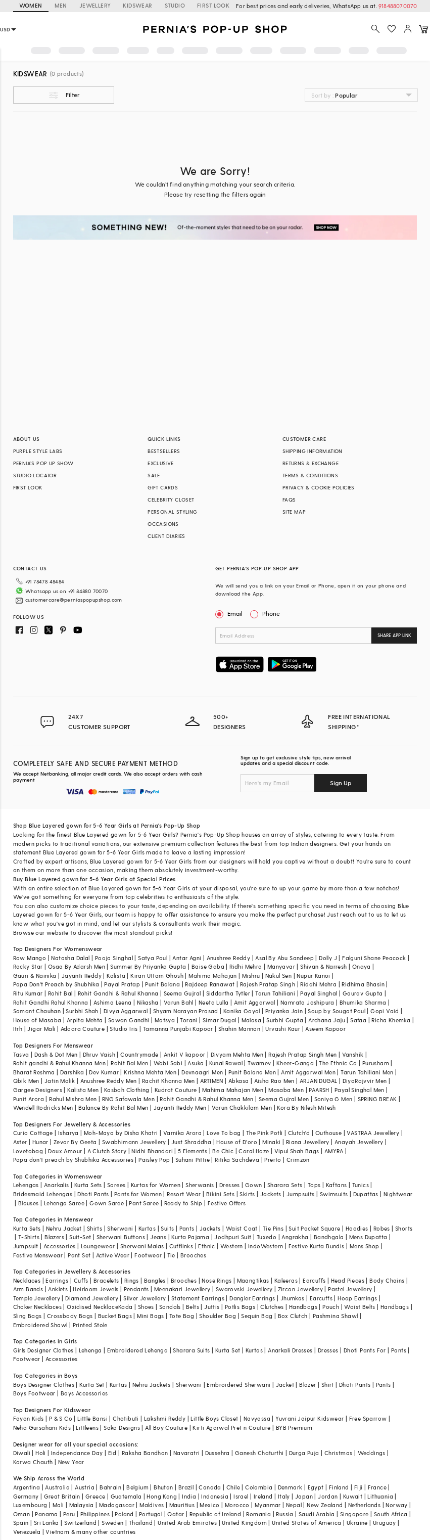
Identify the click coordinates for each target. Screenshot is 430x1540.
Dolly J (328, 958)
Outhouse (328, 1132)
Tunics (360, 1185)
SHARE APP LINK (394, 635)
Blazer (307, 1384)
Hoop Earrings (357, 1298)
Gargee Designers (37, 1089)
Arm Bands (28, 1289)
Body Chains (386, 1280)
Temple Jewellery (36, 1298)
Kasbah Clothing (127, 1089)
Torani (188, 1020)
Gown (253, 1185)
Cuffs (81, 1280)
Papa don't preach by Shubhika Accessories (73, 1159)
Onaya (361, 966)
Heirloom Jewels (95, 1289)
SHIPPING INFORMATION (312, 451)
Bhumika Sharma (363, 1002)
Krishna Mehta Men (150, 1072)
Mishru (251, 975)
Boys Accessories (84, 1393)
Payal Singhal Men (360, 1089)
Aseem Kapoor (325, 1028)
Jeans (158, 1237)
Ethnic (206, 1246)
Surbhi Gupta (284, 1020)
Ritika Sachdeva (237, 1159)
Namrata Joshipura (307, 1002)
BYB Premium (294, 1427)
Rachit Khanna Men (168, 1080)
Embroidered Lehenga (137, 1350)
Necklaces (27, 1280)
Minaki (271, 1142)
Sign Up (340, 782)
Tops (314, 1185)
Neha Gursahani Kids (42, 1427)
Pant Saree (144, 1203)
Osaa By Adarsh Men (76, 966)
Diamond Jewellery (91, 1298)
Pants (187, 1228)
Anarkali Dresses (290, 1350)
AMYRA (334, 1151)
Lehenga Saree (64, 1203)
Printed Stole (90, 1325)
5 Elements (192, 1151)
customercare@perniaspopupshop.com (73, 600)
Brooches (193, 1255)
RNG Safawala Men (128, 1099)
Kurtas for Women (155, 1185)
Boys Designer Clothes (43, 1384)
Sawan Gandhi (129, 1020)
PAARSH (319, 1089)
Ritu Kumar (28, 993)
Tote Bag (181, 1315)
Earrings (56, 1280)
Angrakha (294, 1237)
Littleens (87, 1427)
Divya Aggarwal (126, 1011)
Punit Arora (28, 1099)
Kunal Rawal (226, 1063)
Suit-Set (80, 1237)
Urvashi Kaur (282, 1028)
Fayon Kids (28, 1418)
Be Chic (222, 1151)
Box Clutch (293, 1315)
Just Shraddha (191, 1142)
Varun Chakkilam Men (242, 1107)
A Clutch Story (107, 1151)
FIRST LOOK (213, 5)
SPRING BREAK (377, 1099)
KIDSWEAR (137, 5)
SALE (154, 475)
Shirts (94, 1228)
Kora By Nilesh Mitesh (306, 1107)
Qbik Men (26, 1080)
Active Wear (112, 1255)
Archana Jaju (326, 1020)
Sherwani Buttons (121, 1237)
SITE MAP (294, 512)
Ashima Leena (112, 1002)
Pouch (330, 1306)
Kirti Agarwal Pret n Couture (231, 1427)
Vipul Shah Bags (296, 1151)
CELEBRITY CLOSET (171, 499)
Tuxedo (266, 1237)
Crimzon (298, 1159)
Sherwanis (199, 1185)
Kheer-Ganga (295, 1063)
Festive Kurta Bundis (317, 1246)
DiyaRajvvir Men (365, 1080)
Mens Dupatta (368, 1237)
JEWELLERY (95, 5)
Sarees (116, 1185)
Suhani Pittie (192, 1159)
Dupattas (365, 1194)
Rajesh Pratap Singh (268, 984)
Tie (171, 1255)
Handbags (303, 1306)
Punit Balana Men (252, 1072)
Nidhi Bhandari (152, 1151)
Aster (20, 1142)
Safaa (358, 1020)
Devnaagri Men (202, 1072)
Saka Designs (122, 1427)
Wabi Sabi (168, 1063)
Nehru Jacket (64, 1228)
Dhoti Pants (93, 1194)
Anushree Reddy (229, 958)
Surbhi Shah (82, 1011)
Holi (40, 1453)
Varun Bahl (179, 1002)
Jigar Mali (41, 1028)
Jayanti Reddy (82, 975)
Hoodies (357, 1228)
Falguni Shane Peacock (374, 958)
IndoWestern (265, 1246)
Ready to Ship (183, 1203)
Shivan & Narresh (323, 966)
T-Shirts (28, 1237)
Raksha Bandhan (145, 1453)
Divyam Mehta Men (237, 1054)
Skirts (247, 1194)
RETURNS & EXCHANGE (310, 463)
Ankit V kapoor (185, 1054)
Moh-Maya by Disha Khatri (121, 1132)
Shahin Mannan (239, 1028)
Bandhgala (329, 1237)
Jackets (270, 1194)
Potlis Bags (240, 1306)
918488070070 (397, 6)
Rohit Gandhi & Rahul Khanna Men (206, 1099)
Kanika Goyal (241, 1011)
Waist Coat (242, 1228)
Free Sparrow (368, 1418)
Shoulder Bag (217, 1315)
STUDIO (175, 5)
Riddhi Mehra (318, 984)
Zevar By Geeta (75, 1142)
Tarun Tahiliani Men (367, 1072)
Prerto (272, 1159)
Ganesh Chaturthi (259, 1453)
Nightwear (398, 1194)
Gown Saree (106, 1203)
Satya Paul (152, 958)
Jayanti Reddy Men (180, 1107)
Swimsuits (334, 1194)
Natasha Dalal (70, 958)
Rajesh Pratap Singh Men (302, 1054)
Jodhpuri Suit (232, 1237)
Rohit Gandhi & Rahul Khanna (118, 993)
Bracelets (106, 1280)
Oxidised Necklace (92, 1306)
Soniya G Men (333, 1099)
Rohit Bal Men (129, 1063)
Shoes (146, 1306)
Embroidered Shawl (40, 1325)
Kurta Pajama (190, 1237)
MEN (61, 5)
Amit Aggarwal (254, 1002)
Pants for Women (138, 1194)
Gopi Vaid (384, 1011)
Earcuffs (314, 1280)
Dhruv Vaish (99, 1054)
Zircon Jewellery (300, 1289)
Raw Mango (29, 958)
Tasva (21, 1054)
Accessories (59, 1246)
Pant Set (79, 1255)
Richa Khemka (390, 1020)
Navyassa (257, 1418)
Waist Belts (359, 1306)
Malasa (251, 1020)
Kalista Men (83, 1089)
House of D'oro (236, 1142)
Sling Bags (27, 1315)
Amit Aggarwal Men (308, 1072)
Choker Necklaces (37, 1306)
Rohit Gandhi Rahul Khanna (50, 1002)
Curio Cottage (33, 1132)
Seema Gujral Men (284, 1099)
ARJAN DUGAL (318, 1080)
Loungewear (98, 1246)
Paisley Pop (154, 1159)
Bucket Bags (115, 1315)
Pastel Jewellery (350, 1289)
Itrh (18, 1028)
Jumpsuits (300, 1194)
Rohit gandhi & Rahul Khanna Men (59, 1063)
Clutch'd (299, 1132)
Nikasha (148, 1002)
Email (230, 613)
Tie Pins (273, 1228)
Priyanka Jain (284, 1011)
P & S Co (60, 1418)
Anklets (58, 1289)
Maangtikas (253, 1280)
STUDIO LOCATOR (35, 475)
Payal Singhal (318, 993)
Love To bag (224, 1132)
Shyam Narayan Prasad (185, 1011)
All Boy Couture (166, 1427)
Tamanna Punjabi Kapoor (178, 1028)
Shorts (403, 1228)
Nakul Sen (278, 975)
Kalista (116, 975)
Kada (125, 1306)
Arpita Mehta (85, 1020)
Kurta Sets (88, 1185)
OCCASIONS (163, 524)
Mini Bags (150, 1315)
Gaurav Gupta (363, 993)
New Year (71, 1462)
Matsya (165, 1020)
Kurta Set (228, 1350)
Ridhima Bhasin (363, 984)
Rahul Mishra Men (73, 1099)
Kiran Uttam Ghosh (156, 975)
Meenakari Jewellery (182, 1289)
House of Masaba (37, 1020)
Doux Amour (65, 1151)
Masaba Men (286, 1089)
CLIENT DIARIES (166, 536)
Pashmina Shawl (335, 1315)
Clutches (271, 1306)
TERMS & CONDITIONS (310, 475)
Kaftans (336, 1185)
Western (231, 1246)
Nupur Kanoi (313, 975)
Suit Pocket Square (314, 1228)
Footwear (148, 1255)
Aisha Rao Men (274, 1080)
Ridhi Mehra (245, 966)
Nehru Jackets (151, 1384)
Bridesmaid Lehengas (43, 1194)
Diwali (21, 1453)
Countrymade (139, 1054)
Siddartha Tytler (228, 993)
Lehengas (26, 1185)
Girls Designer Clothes (43, 1350)
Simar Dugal (219, 1020)
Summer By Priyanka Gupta (148, 966)
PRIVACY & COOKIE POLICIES (318, 487)
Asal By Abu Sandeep (284, 958)
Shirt (327, 1384)
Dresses (229, 1185)
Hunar (40, 1142)
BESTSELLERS (164, 451)
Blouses (28, 1203)
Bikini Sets (220, 1194)
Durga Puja (304, 1453)
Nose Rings (216, 1280)
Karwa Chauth (33, 1462)
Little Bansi (92, 1418)
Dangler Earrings (252, 1298)
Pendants (136, 1289)
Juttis (211, 1306)
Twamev (259, 1063)
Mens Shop (364, 1246)
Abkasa (238, 1080)
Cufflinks (181, 1246)
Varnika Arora (182, 1132)
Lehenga (90, 1350)
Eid (112, 1453)
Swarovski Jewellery (244, 1289)
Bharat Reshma (34, 1072)
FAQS (289, 499)
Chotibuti (126, 1418)
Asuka (195, 1063)
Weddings (372, 1453)
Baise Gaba (208, 966)
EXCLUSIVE (161, 463)
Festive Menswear (38, 1255)
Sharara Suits (191, 1350)
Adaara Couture (83, 1028)
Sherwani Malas (142, 1246)
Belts (192, 1306)
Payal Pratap (122, 984)
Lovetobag (28, 1151)
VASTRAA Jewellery (373, 1132)
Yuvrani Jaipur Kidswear (309, 1418)
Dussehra (217, 1453)
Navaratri (186, 1453)
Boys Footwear (34, 1393)
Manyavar (281, 966)
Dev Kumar (104, 1072)
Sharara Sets (285, 1185)
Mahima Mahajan (212, 975)
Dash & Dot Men (56, 1054)
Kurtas (147, 1228)
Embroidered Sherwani (238, 1384)
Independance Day (77, 1453)
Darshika (72, 1072)
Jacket (285, 1384)
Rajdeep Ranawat (209, 984)
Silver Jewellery (144, 1298)
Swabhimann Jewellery (134, 1142)
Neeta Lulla (213, 1002)
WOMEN (30, 5)
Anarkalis (56, 1185)
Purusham (375, 1063)
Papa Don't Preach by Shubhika (56, 984)
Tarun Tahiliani (275, 993)
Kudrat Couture (176, 1089)
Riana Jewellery (307, 1142)
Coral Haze (253, 1151)
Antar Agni (186, 958)
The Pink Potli (264, 1132)
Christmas (338, 1453)
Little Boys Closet (214, 1418)
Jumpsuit (25, 1246)
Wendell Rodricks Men (43, 1107)
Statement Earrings (197, 1298)
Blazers (54, 1237)
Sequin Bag (256, 1315)
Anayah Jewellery (359, 1142)
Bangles (155, 1280)
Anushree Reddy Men (108, 1080)
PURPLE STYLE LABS (38, 451)
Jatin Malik (59, 1080)
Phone (270, 613)
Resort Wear (184, 1194)
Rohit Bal (60, 993)
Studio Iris (123, 1028)
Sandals (170, 1306)
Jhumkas (292, 1298)
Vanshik (353, 1054)
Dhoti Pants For (365, 1350)
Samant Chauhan (37, 1011)
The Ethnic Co (338, 1063)
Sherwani (120, 1228)
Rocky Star (28, 966)
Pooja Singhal (114, 958)
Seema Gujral (182, 993)
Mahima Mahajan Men (232, 1089)
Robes (381, 1228)
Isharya (68, 1132)
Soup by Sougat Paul (336, 1011)
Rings (131, 1280)
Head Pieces (347, 1280)
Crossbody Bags (70, 1315)
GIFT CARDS (163, 487)
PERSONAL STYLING (172, 512)
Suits (167, 1228)
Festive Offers (227, 1203)
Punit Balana (162, 984)
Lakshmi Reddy (164, 1418)
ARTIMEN (211, 1080)
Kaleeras (286, 1280)
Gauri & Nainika (35, 975)
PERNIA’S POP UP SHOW (43, 463)
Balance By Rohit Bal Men (113, 1107)
